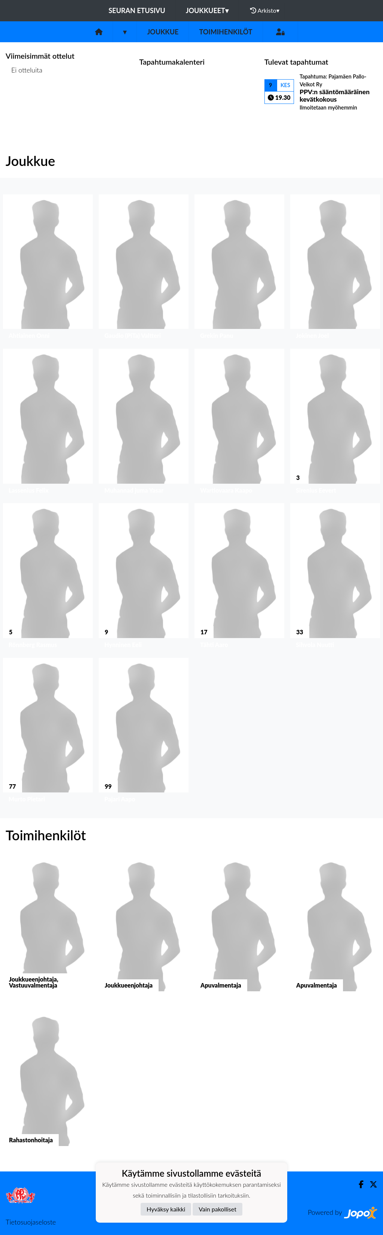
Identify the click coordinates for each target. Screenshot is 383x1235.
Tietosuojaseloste (31, 1222)
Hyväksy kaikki (166, 1209)
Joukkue (162, 32)
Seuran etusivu (136, 10)
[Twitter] (370, 1184)
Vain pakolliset (217, 1209)
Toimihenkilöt (225, 32)
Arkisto (264, 10)
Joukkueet (207, 10)
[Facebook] (358, 1184)
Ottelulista (24, 98)
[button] (48, 268)
